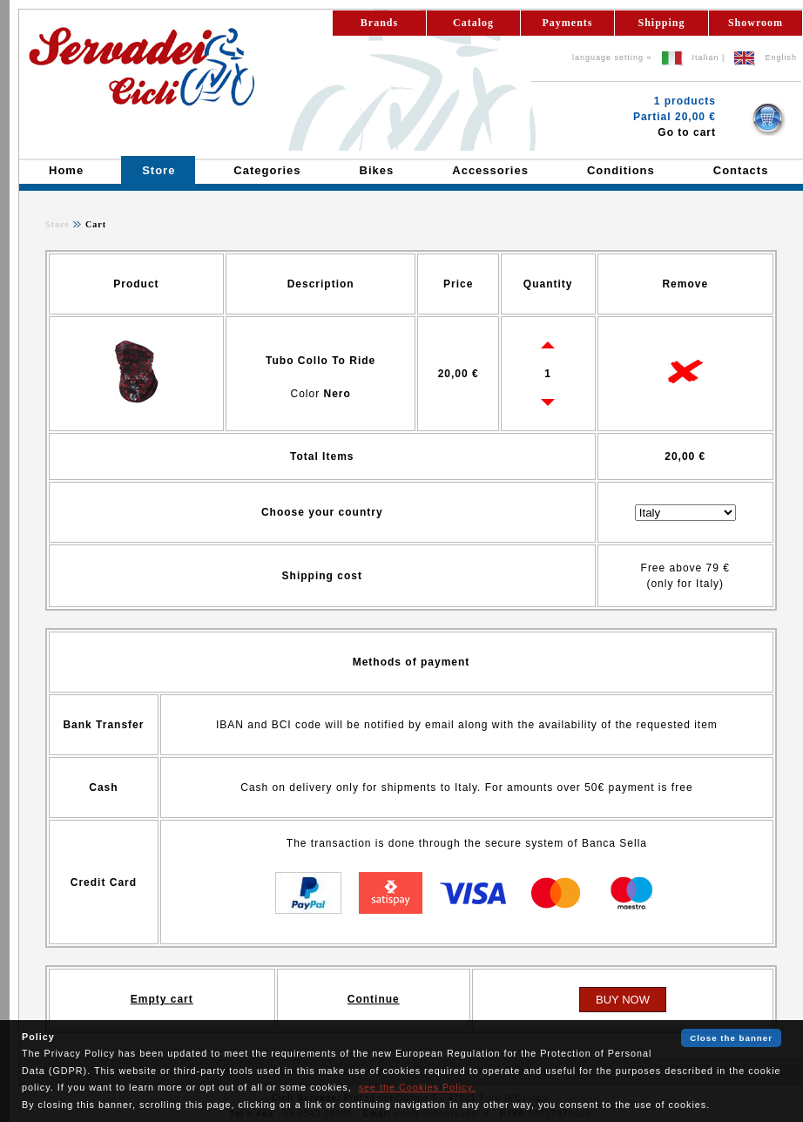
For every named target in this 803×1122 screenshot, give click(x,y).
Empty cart (162, 999)
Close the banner (731, 1038)
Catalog (473, 23)
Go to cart (687, 132)
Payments (568, 23)
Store (57, 224)
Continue (374, 999)
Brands (379, 23)
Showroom (755, 23)
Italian (705, 57)
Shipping (661, 23)
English (781, 57)
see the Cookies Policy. (417, 1087)
